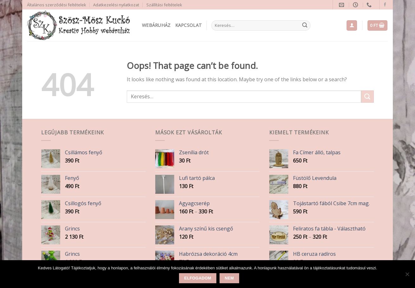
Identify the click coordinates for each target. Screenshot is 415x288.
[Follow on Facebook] (385, 5)
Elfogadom (197, 278)
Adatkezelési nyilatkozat (116, 5)
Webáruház (156, 25)
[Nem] (407, 276)
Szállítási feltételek (164, 5)
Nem (229, 278)
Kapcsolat (188, 25)
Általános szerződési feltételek (56, 5)
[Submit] (304, 25)
